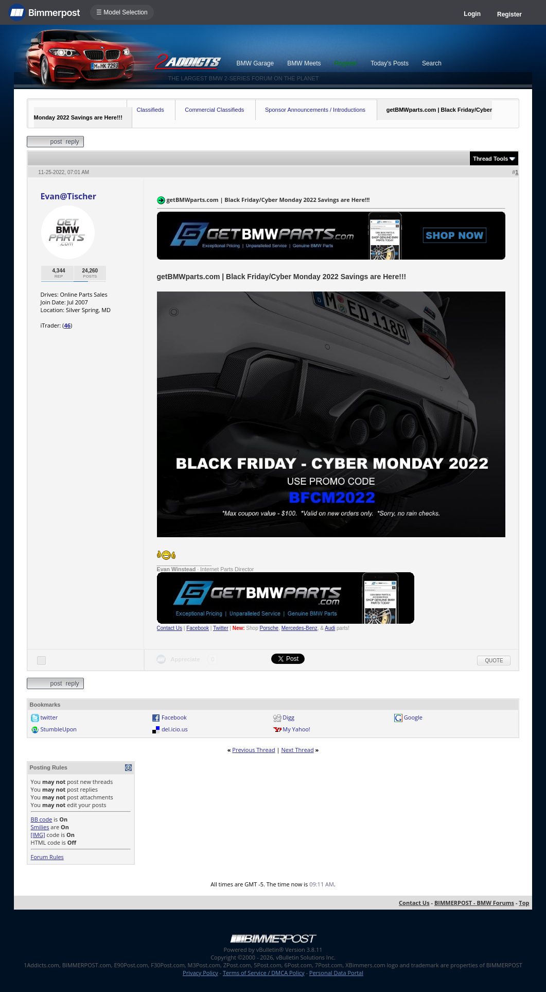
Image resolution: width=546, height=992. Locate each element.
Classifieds (150, 110)
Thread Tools (490, 159)
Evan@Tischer (68, 196)
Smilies (40, 827)
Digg (288, 717)
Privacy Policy (200, 973)
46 (67, 325)
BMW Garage (255, 63)
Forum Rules (47, 857)
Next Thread (297, 750)
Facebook (197, 628)
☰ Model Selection (122, 12)
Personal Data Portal (336, 973)
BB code (41, 819)
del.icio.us (175, 729)
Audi (330, 628)
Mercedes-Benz (299, 628)
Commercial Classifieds (214, 110)
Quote (494, 660)
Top (524, 903)
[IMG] (38, 835)
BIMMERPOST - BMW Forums (474, 903)
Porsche (269, 628)
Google (413, 717)
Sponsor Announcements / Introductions (315, 110)
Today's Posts (390, 63)
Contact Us (169, 628)
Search (432, 63)
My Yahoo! (296, 729)
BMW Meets (304, 63)
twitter (49, 717)
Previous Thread (253, 750)
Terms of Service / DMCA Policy (264, 973)
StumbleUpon (58, 729)
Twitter (220, 628)
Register (509, 14)
